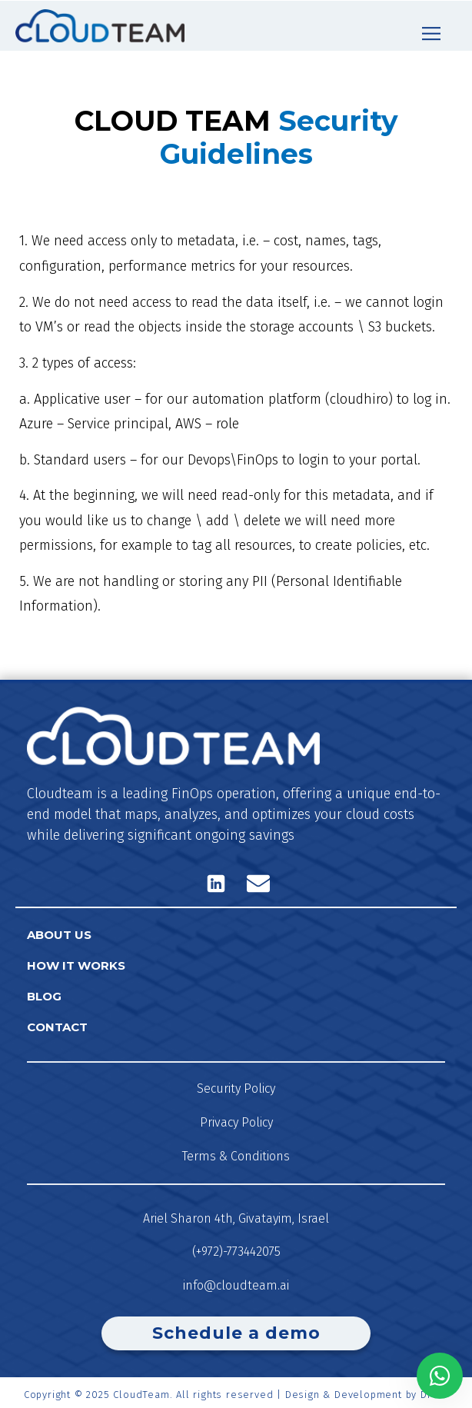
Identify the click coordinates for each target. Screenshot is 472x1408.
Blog (44, 996)
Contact (57, 1027)
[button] (431, 33)
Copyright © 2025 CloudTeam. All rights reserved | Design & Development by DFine (236, 1394)
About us (59, 934)
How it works (76, 965)
